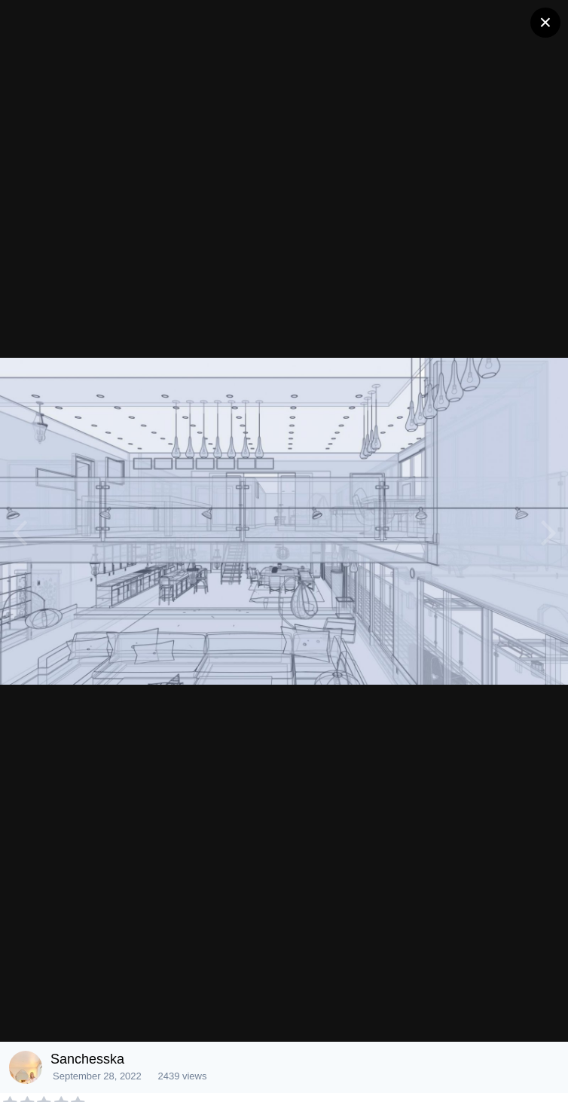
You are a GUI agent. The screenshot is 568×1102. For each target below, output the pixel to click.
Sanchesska (87, 1059)
